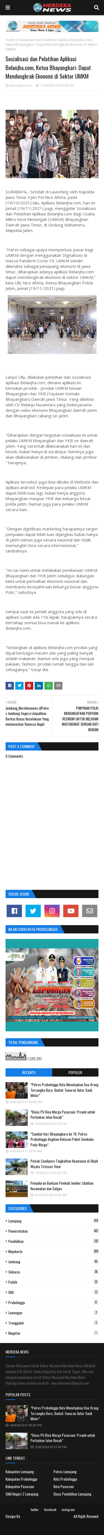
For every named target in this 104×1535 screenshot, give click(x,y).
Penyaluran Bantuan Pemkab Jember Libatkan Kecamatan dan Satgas (62, 1185)
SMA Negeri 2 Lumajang (22, 1494)
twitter (35, 1509)
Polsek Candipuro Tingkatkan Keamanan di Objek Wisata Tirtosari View (64, 1163)
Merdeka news (21, 85)
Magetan (53, 1333)
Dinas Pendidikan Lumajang (72, 1494)
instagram (68, 1509)
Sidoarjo (53, 1272)
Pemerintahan (53, 1231)
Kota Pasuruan (64, 1486)
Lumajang (53, 1221)
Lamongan (53, 1312)
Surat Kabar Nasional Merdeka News (47, 1516)
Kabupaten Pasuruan (20, 1486)
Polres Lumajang (65, 1471)
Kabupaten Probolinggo (21, 1479)
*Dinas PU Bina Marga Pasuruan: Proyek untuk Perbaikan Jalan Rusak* (63, 1114)
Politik (53, 1282)
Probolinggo (53, 1302)
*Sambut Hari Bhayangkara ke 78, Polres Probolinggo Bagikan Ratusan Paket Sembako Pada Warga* (62, 1139)
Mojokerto (53, 1251)
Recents (28, 1072)
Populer (75, 1072)
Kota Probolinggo (65, 1479)
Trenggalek (53, 1323)
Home (10, 40)
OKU (53, 1292)
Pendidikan (53, 1241)
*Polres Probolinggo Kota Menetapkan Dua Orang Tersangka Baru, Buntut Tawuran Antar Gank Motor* (64, 1090)
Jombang (53, 1261)
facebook (50, 1509)
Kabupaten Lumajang (20, 1471)
